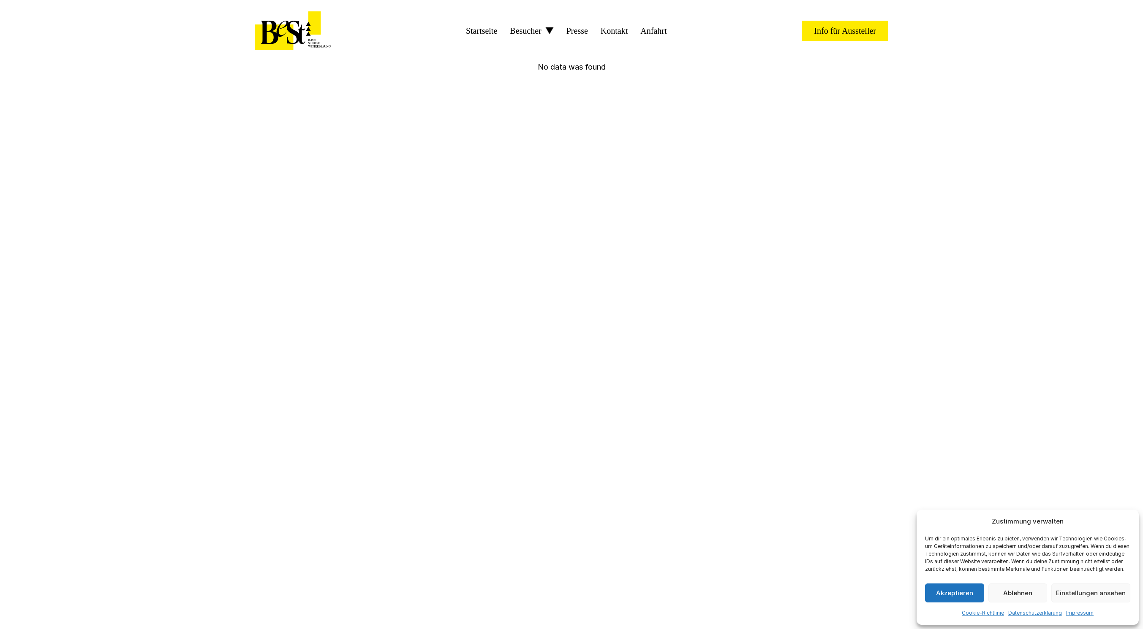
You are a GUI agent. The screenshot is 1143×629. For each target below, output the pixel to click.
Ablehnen (1017, 593)
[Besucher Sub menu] (549, 31)
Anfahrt (653, 31)
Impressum (1080, 613)
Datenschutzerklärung (1035, 613)
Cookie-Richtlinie (983, 613)
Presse (577, 31)
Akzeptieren (954, 593)
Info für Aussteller (845, 30)
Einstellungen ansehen (1091, 593)
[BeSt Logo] (293, 30)
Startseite (481, 31)
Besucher (525, 31)
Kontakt (614, 31)
